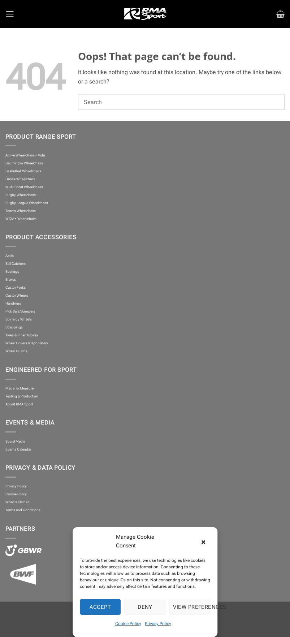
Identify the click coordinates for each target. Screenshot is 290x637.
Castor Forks (15, 287)
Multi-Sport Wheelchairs (24, 187)
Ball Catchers (15, 264)
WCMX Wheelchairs (20, 219)
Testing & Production (21, 396)
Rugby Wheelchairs (20, 195)
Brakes (10, 279)
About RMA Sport (19, 404)
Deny (145, 607)
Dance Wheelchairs (20, 179)
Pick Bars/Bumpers (20, 311)
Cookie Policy (128, 623)
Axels (9, 256)
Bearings (12, 272)
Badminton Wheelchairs (24, 163)
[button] (206, 541)
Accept (100, 607)
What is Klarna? (17, 502)
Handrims (13, 303)
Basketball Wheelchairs (23, 171)
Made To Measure (19, 388)
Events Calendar (18, 449)
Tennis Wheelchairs (20, 211)
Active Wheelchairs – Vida (25, 155)
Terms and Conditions (22, 510)
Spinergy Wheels (18, 319)
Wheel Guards (16, 351)
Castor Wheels (16, 295)
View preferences (191, 607)
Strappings (14, 327)
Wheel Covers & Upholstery (26, 343)
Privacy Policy (158, 623)
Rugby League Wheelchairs (26, 203)
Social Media (15, 441)
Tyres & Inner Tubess (21, 335)
